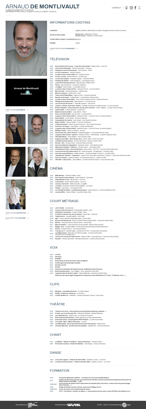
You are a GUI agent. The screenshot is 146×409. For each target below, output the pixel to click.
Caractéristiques (64, 48)
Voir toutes (17, 110)
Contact (116, 8)
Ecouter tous (17, 218)
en (139, 8)
